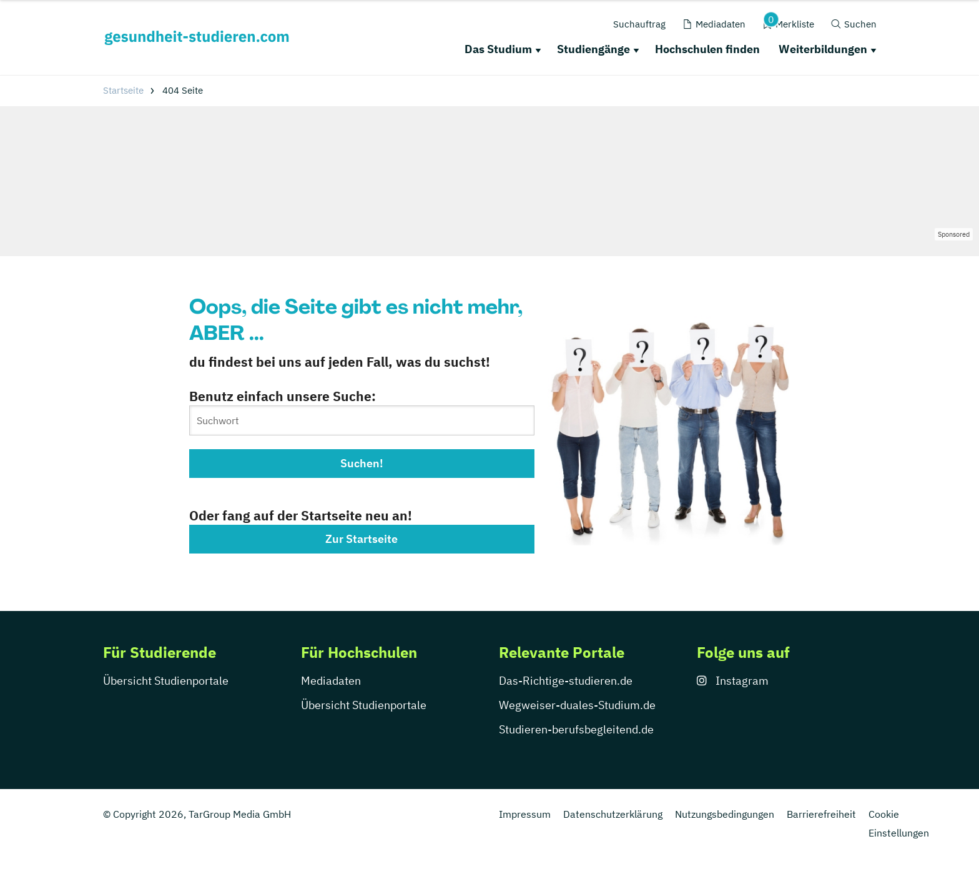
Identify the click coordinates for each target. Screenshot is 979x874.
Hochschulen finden (707, 49)
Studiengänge (593, 49)
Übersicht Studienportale (166, 680)
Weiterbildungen (823, 49)
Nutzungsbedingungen (724, 814)
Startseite (123, 90)
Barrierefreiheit (821, 814)
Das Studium (498, 49)
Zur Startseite (361, 539)
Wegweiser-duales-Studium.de (577, 705)
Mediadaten (331, 680)
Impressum (525, 814)
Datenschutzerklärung (612, 814)
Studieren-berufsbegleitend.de (576, 729)
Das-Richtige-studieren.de (565, 680)
